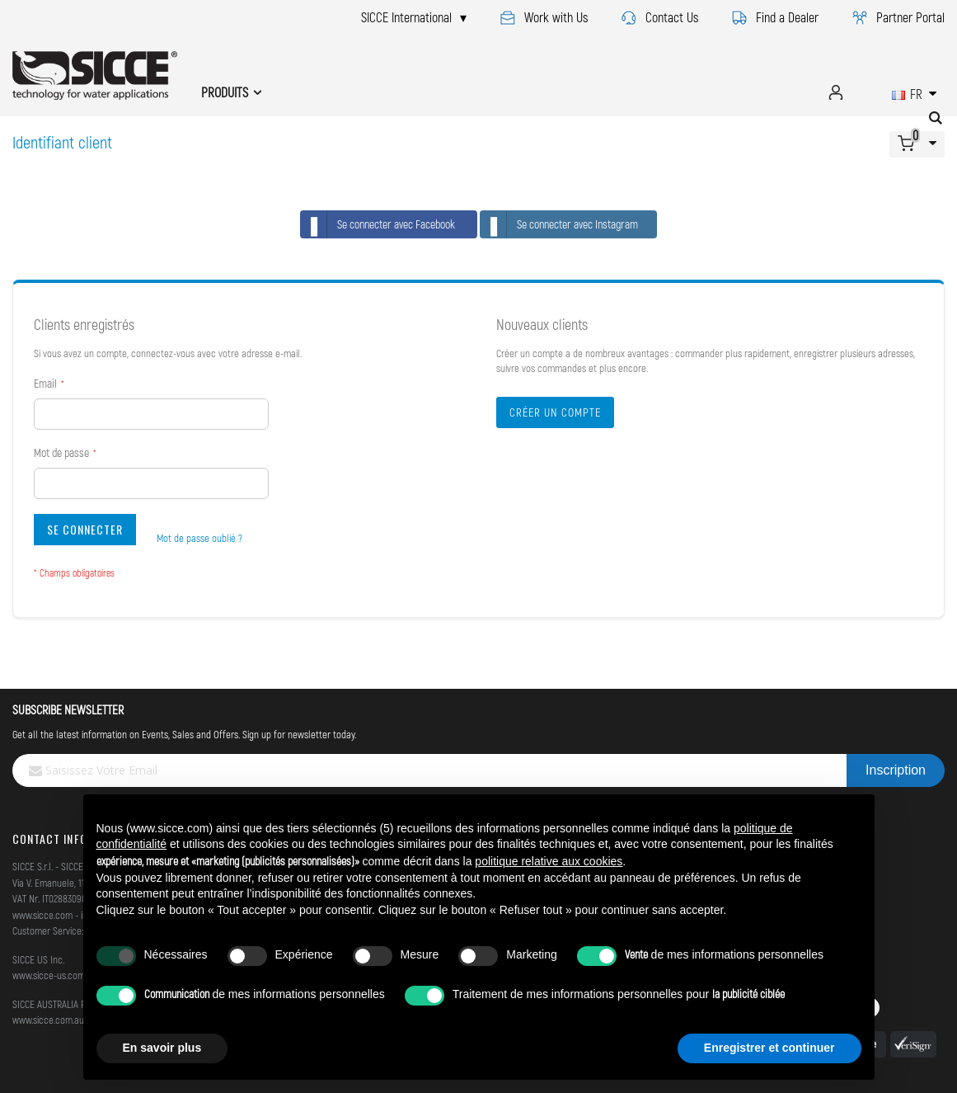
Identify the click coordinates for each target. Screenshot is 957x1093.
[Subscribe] (896, 770)
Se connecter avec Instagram (559, 224)
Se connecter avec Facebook (378, 224)
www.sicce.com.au (48, 1019)
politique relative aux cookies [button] (548, 861)
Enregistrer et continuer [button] (769, 1047)
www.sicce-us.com (48, 975)
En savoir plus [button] (162, 1047)
